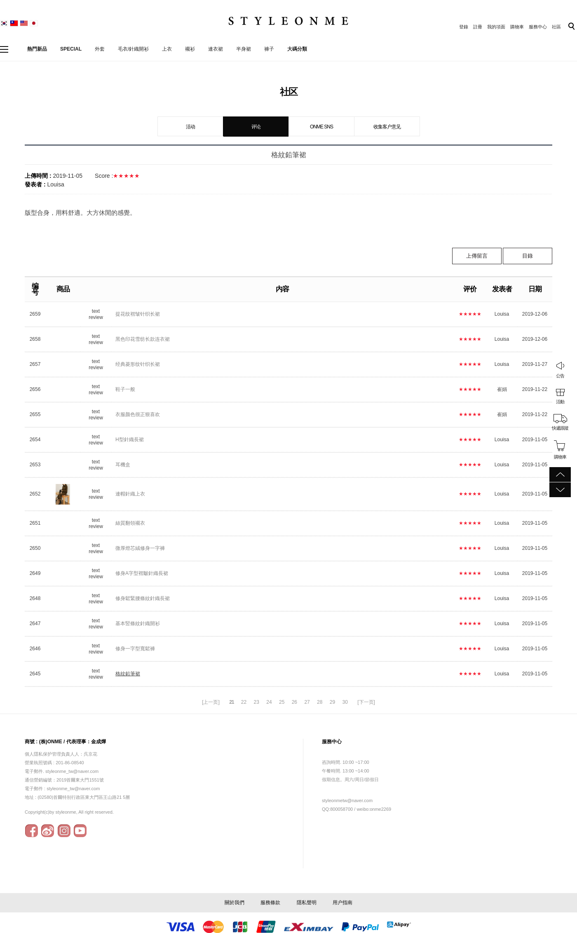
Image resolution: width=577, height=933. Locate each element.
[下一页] (366, 702)
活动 (190, 127)
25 (281, 702)
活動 (560, 401)
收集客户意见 (387, 127)
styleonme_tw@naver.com (73, 788)
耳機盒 (122, 465)
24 (269, 702)
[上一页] (211, 702)
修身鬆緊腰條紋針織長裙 (142, 598)
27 (307, 702)
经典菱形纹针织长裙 (137, 364)
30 (344, 702)
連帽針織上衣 (130, 494)
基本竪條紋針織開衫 (137, 623)
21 (231, 702)
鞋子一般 (125, 389)
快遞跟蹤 (560, 428)
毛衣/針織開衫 (133, 49)
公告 (560, 375)
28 (319, 702)
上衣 (167, 49)
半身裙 (243, 49)
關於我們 (234, 902)
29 (332, 702)
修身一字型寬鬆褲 (135, 648)
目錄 (527, 256)
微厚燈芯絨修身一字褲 (140, 548)
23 (256, 702)
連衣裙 (215, 49)
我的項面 (496, 26)
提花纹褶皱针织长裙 (137, 314)
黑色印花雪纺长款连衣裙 (142, 339)
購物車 (517, 26)
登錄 (463, 26)
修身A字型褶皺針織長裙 (141, 573)
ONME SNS (321, 127)
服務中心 (538, 26)
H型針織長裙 (129, 439)
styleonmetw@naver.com (347, 800)
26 (294, 702)
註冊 (477, 26)
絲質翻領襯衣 (130, 523)
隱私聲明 (307, 902)
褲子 (269, 49)
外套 (100, 49)
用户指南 (342, 902)
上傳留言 (477, 256)
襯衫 (190, 49)
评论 (255, 127)
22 (243, 702)
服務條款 (270, 902)
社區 (556, 26)
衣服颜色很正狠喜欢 (137, 414)
